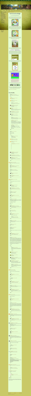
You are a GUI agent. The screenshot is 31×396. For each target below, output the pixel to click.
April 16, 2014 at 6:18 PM (16, 233)
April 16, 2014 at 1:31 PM (15, 141)
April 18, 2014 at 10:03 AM (14, 364)
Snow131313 (12, 120)
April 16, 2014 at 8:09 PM (15, 216)
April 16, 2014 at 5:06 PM (14, 335)
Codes (7, 0)
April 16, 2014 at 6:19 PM (16, 274)
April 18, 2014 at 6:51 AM (14, 357)
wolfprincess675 (11, 351)
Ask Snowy (23, 10)
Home (1, 0)
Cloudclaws (12, 157)
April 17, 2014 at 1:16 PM (14, 354)
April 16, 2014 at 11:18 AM (14, 162)
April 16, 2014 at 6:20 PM (16, 289)
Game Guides (13, 0)
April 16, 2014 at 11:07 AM (14, 94)
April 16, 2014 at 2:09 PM (13, 269)
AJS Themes (17, 0)
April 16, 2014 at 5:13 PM (15, 117)
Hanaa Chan (11, 370)
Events (11, 0)
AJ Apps (24, 0)
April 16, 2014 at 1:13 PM (14, 220)
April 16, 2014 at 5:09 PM (15, 257)
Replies (11, 194)
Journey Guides (13, 10)
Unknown (12, 100)
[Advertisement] (15, 2)
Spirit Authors (18, 10)
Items (8, 0)
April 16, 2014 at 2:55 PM (14, 285)
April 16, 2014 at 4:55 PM (16, 111)
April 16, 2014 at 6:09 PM (16, 195)
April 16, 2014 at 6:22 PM (16, 318)
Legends (22, 0)
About (3, 0)
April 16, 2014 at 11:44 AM (15, 179)
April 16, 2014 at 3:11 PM (13, 294)
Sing (10, 269)
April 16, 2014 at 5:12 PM (15, 157)
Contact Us (28, 0)
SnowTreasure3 (11, 179)
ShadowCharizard (12, 111)
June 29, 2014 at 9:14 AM (14, 370)
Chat (5, 0)
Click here (12, 15)
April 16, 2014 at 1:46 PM (15, 247)
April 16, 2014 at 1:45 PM (14, 237)
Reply (10, 129)
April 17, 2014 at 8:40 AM (15, 120)
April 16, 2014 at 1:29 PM (15, 100)
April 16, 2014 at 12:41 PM (14, 191)
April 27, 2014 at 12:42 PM (14, 367)
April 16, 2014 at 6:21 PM (16, 281)
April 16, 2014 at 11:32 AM (14, 169)
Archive (19, 0)
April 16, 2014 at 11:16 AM (14, 131)
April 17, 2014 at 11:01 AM (15, 351)
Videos (26, 0)
